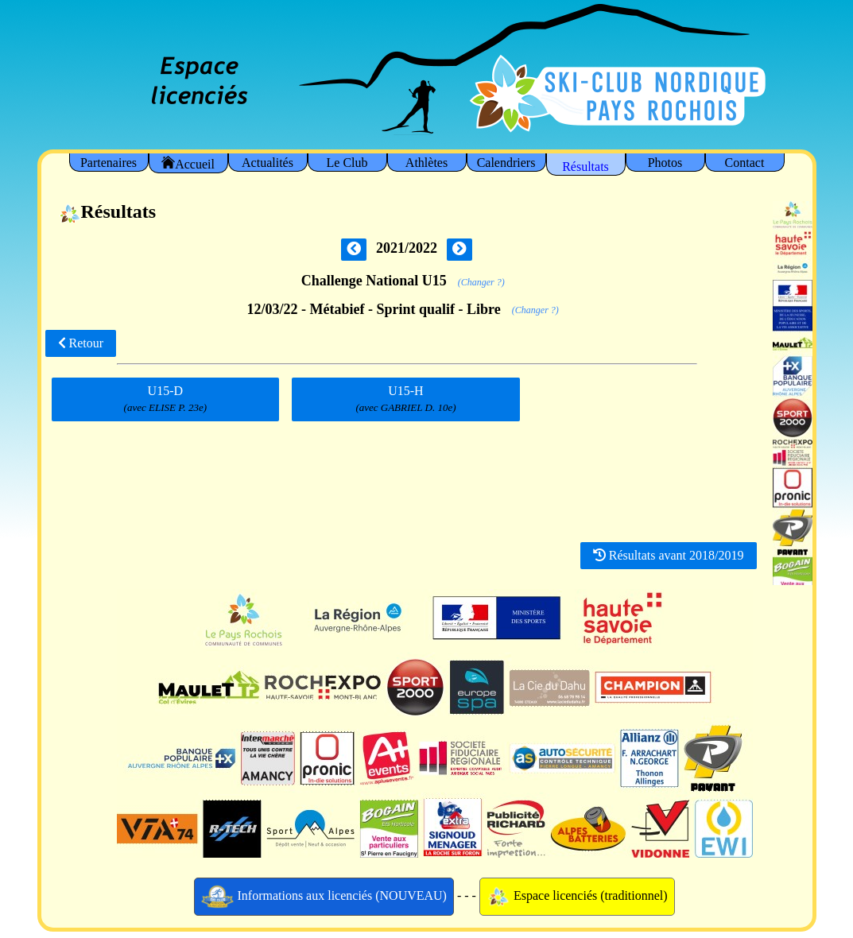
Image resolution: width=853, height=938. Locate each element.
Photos (665, 162)
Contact (745, 162)
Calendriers (506, 162)
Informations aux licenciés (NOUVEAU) (324, 897)
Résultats (585, 166)
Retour (81, 343)
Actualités (267, 162)
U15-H (406, 399)
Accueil (188, 163)
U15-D (165, 399)
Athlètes (426, 162)
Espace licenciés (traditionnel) (577, 897)
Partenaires (108, 162)
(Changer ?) (481, 282)
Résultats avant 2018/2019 (668, 555)
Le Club (347, 162)
